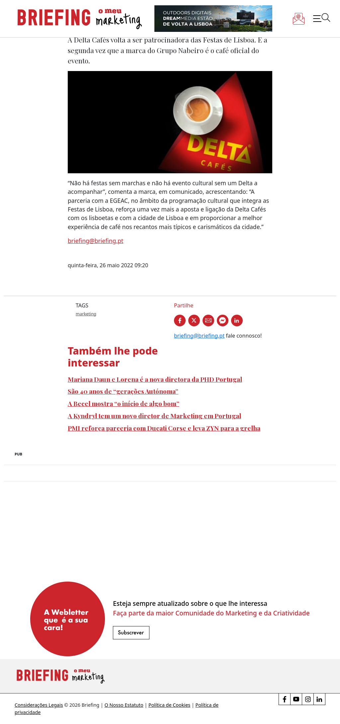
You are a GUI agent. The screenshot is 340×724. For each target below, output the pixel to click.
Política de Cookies (169, 705)
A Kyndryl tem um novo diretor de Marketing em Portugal (154, 415)
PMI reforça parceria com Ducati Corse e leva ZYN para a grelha (164, 428)
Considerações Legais (39, 705)
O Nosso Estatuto (124, 705)
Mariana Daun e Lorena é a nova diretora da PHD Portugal (155, 379)
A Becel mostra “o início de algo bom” (123, 403)
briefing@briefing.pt (95, 241)
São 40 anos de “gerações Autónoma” (123, 391)
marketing (86, 314)
